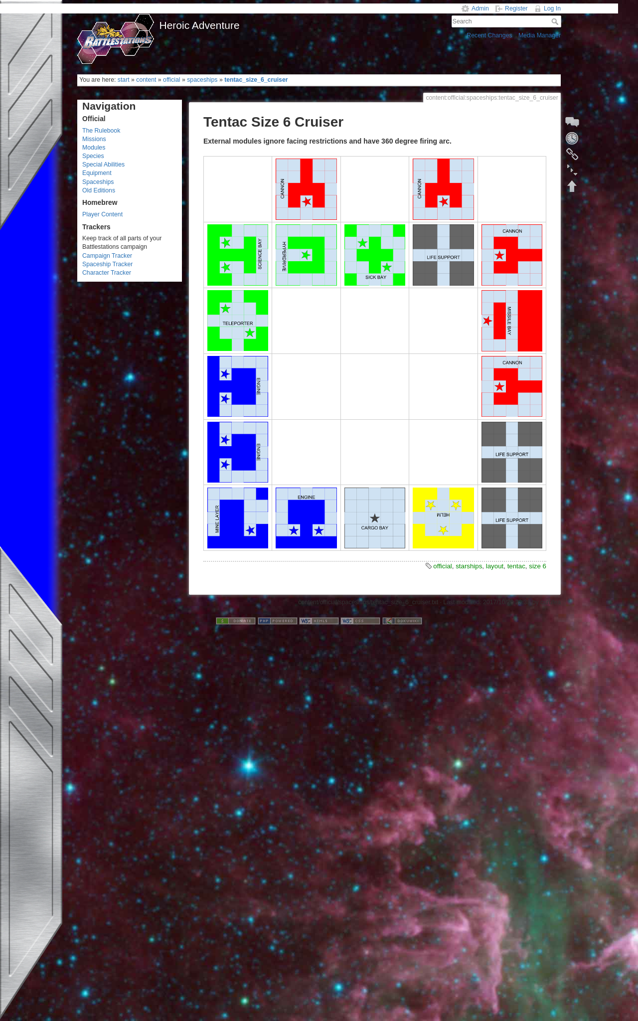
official (171, 79)
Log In (552, 8)
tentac (516, 566)
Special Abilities (103, 164)
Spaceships (98, 181)
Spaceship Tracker (107, 264)
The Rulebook (101, 130)
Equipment (97, 173)
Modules (93, 147)
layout (494, 566)
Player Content (102, 214)
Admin (480, 8)
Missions (94, 139)
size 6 (537, 566)
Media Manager (539, 35)
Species (93, 156)
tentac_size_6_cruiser (256, 79)
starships (469, 566)
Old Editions (98, 190)
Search (556, 21)
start (124, 79)
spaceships (202, 79)
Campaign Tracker (107, 255)
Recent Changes (489, 35)
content (146, 79)
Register (516, 8)
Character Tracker (106, 272)
